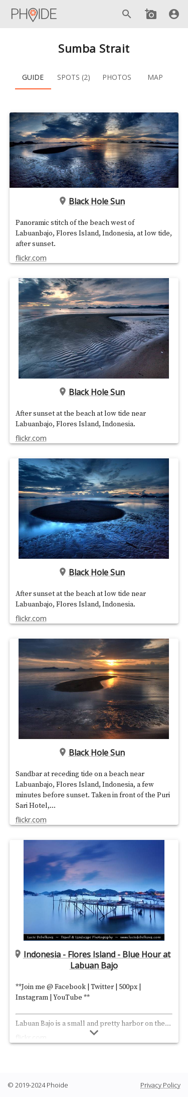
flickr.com (31, 258)
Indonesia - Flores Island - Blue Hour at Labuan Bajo (94, 960)
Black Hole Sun (94, 201)
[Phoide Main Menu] (34, 14)
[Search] (127, 14)
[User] (174, 14)
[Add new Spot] (151, 14)
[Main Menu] (34, 14)
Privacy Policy (160, 1084)
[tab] (33, 77)
